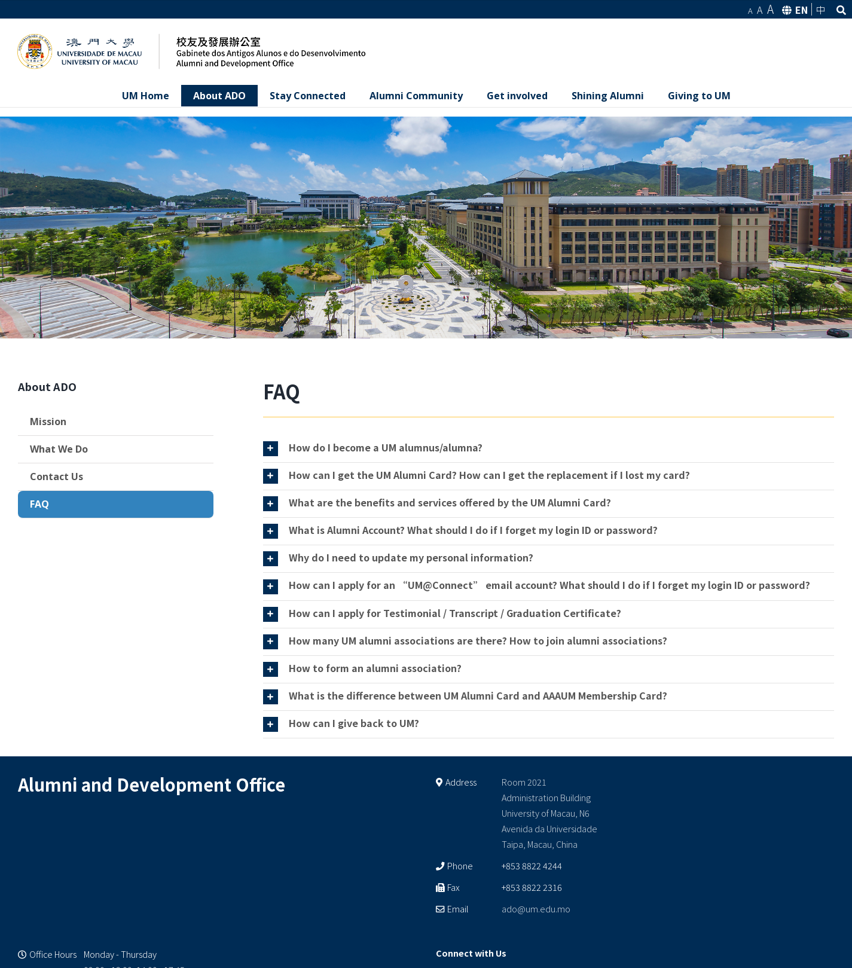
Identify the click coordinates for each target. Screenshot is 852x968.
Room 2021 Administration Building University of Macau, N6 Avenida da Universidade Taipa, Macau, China (549, 812)
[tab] (549, 448)
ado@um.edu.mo (536, 908)
